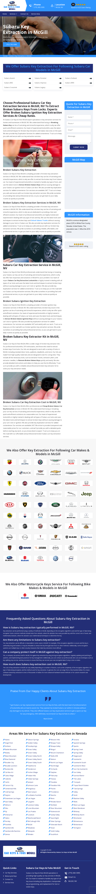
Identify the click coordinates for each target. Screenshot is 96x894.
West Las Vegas (79, 805)
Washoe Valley (79, 798)
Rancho (53, 795)
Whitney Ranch (79, 815)
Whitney (76, 811)
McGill (30, 825)
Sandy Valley (55, 815)
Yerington (77, 828)
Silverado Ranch (56, 825)
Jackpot (30, 782)
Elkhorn (8, 805)
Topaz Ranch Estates (81, 785)
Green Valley (32, 753)
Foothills (8, 825)
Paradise (54, 782)
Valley (76, 792)
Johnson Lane (33, 785)
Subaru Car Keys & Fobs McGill (66, 852)
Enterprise (9, 815)
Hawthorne (32, 766)
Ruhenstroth (55, 811)
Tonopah (77, 782)
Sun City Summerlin (81, 769)
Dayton (7, 795)
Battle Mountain (11, 749)
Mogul (53, 749)
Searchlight (55, 818)
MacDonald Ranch (34, 818)
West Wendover (79, 808)
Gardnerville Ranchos (12, 831)
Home (5, 14)
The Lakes (77, 779)
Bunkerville (9, 769)
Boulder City (9, 762)
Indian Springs (33, 779)
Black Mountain (10, 756)
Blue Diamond (10, 759)
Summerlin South (80, 762)
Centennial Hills (10, 789)
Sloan (53, 828)
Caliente (8, 779)
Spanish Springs (79, 743)
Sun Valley (77, 772)
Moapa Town (55, 743)
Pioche (53, 789)
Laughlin (31, 802)
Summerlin (77, 759)
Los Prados (32, 811)
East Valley (9, 802)
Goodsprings (32, 746)
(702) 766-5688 (11, 44)
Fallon (7, 818)
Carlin (7, 782)
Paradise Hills (55, 785)
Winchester (78, 818)
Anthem (8, 746)
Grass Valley (32, 749)
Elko (6, 808)
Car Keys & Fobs (12, 8)
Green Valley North (35, 756)
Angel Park (9, 743)
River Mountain (56, 808)
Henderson (32, 769)
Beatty (7, 753)
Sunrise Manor (79, 776)
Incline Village (33, 772)
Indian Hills (32, 776)
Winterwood (78, 825)
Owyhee (53, 772)
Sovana (76, 740)
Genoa (7, 834)
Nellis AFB (54, 756)
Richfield (54, 805)
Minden (30, 834)
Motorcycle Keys (11, 876)
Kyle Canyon (32, 792)
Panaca (53, 779)
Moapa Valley (55, 746)
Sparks (76, 746)
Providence (55, 792)
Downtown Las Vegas (13, 798)
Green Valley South (35, 762)
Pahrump (54, 776)
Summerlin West (79, 766)
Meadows (31, 828)
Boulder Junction (11, 766)
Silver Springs (56, 821)
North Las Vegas (57, 762)
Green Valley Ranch (35, 759)
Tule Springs (78, 789)
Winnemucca (78, 821)
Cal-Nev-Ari (9, 772)
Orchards (54, 769)
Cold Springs (9, 792)
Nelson (53, 759)
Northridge (55, 766)
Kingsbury (31, 789)
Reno (52, 798)
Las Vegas (31, 798)
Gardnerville (9, 828)
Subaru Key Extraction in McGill (20, 56)
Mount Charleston (57, 753)
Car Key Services (11, 873)
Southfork (54, 834)
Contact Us (24, 14)
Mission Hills (55, 740)
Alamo (7, 740)
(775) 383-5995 (74, 873)
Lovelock (31, 815)
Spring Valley (78, 753)
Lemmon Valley (33, 805)
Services (12, 14)
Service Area (35, 14)
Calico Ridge (9, 776)
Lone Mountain (33, 808)
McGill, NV (72, 881)
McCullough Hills (34, 821)
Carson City (9, 785)
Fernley (7, 821)
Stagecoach (78, 756)
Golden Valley (33, 743)
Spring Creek (78, 749)
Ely (6, 811)
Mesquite (31, 831)
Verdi (75, 795)
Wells (75, 802)
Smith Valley (55, 831)
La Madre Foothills (34, 795)
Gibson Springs (33, 740)
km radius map (78, 185)
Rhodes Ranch (56, 802)
